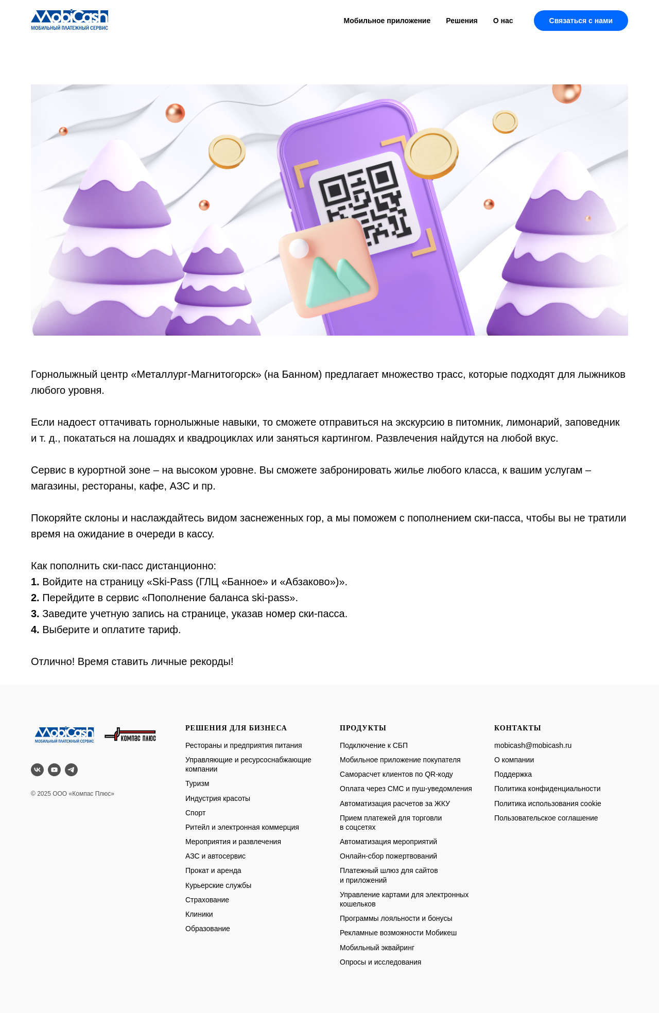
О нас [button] (503, 20)
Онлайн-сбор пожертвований (388, 856)
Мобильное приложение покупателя (400, 760)
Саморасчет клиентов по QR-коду (396, 774)
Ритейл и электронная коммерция (242, 827)
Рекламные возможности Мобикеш (398, 933)
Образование (207, 928)
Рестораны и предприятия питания (243, 745)
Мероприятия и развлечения (233, 841)
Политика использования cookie (547, 803)
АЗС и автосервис (215, 856)
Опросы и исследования (380, 962)
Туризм (197, 783)
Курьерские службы (218, 885)
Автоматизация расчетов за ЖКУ (395, 803)
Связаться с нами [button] (581, 20)
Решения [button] (461, 20)
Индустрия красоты (217, 798)
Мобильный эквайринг (377, 948)
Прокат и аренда (213, 870)
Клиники (199, 914)
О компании (514, 760)
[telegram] (71, 769)
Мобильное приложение (387, 20)
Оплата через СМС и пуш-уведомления (406, 788)
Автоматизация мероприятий (388, 841)
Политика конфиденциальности (547, 788)
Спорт (195, 813)
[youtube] (54, 769)
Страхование (207, 900)
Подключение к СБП (374, 745)
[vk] (37, 769)
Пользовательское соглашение (546, 818)
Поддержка (513, 774)
